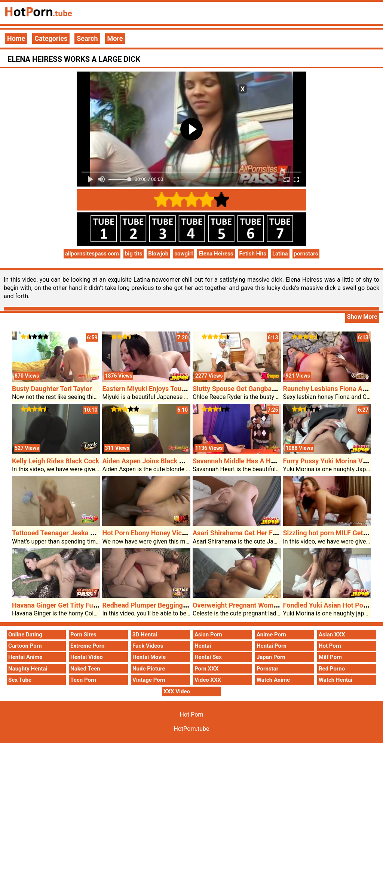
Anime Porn (271, 634)
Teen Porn (83, 679)
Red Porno (332, 668)
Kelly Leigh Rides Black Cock (55, 461)
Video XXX (207, 679)
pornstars (306, 253)
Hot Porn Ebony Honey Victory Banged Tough (170, 533)
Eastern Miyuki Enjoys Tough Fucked (157, 389)
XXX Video (176, 691)
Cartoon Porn (25, 645)
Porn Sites (83, 634)
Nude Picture (148, 668)
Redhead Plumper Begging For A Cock (159, 605)
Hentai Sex (208, 657)
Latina (280, 253)
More (115, 38)
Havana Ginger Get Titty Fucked (59, 605)
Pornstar (267, 668)
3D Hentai (144, 634)
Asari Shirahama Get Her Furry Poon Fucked (259, 533)
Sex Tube (19, 679)
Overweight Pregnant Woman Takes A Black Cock (267, 605)
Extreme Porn (87, 645)
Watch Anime (273, 679)
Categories (50, 38)
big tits (134, 253)
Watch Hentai (335, 679)
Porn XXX (206, 668)
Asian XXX (332, 634)
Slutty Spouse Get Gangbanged (240, 389)
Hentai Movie (149, 657)
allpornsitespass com (92, 253)
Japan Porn (271, 657)
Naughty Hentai (28, 668)
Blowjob (158, 253)
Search (87, 38)
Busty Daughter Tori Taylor (52, 389)
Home (16, 38)
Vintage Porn (148, 679)
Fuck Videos (147, 645)
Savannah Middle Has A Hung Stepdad (251, 461)
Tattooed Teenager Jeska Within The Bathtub (80, 533)
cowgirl (183, 253)
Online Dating (25, 634)
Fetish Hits (252, 253)
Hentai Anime (25, 657)
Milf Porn (330, 657)
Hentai (202, 645)
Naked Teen (85, 668)
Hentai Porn (272, 645)
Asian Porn (208, 634)
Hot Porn (330, 645)
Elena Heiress (216, 253)
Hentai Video (86, 657)
